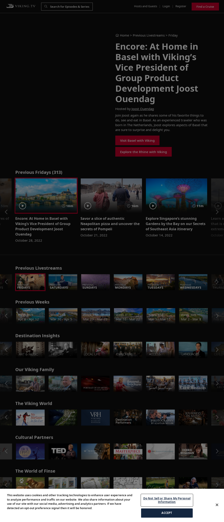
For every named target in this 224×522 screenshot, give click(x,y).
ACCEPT (166, 513)
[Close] (217, 505)
